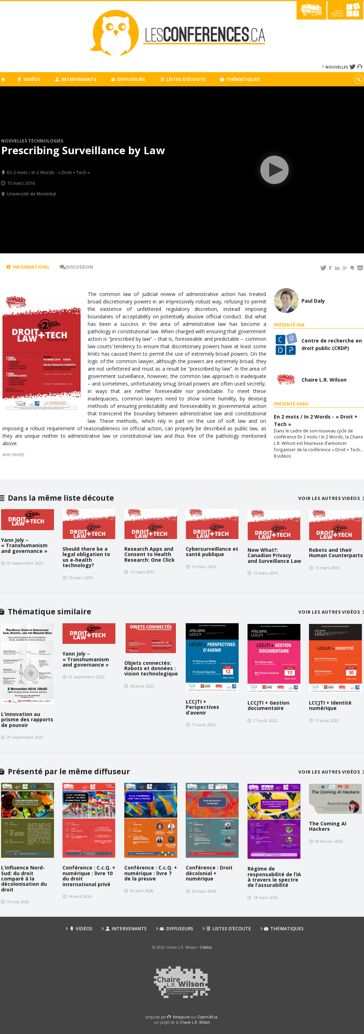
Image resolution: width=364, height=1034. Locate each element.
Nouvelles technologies (32, 141)
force (181, 1016)
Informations (27, 267)
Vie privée (15, 454)
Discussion (76, 267)
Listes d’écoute (182, 79)
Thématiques (240, 79)
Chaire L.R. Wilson (195, 1022)
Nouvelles (336, 67)
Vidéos (29, 79)
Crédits (206, 947)
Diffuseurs (128, 79)
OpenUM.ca (207, 1016)
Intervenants (76, 79)
